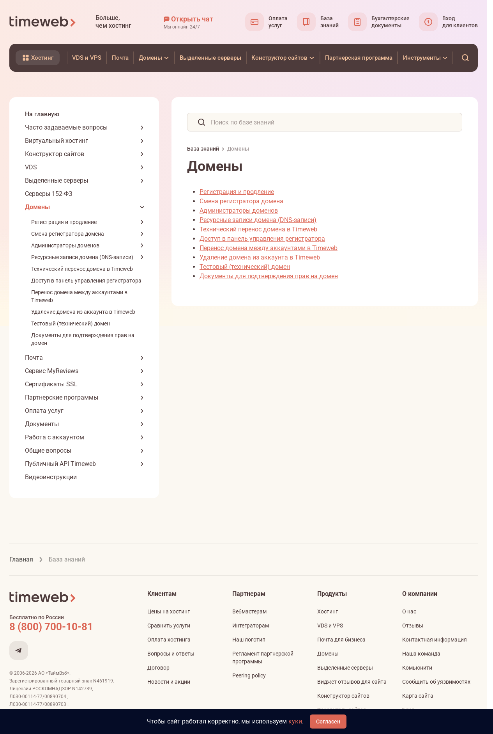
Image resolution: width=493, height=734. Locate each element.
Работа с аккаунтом (54, 437)
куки (295, 721)
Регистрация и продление (64, 222)
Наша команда (421, 653)
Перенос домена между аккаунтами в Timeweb (269, 248)
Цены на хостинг (168, 611)
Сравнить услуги (168, 625)
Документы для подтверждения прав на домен (269, 276)
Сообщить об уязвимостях (436, 682)
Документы (42, 424)
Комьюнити (417, 668)
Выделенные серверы (56, 180)
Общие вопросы (48, 450)
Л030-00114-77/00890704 (38, 696)
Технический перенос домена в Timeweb (82, 269)
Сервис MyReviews (51, 371)
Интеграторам (250, 625)
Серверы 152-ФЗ (48, 193)
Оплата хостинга (169, 639)
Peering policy (249, 675)
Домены (37, 207)
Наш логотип (248, 639)
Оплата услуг (44, 410)
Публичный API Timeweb (60, 463)
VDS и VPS (330, 625)
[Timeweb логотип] (42, 22)
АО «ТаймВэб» (53, 673)
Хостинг (327, 611)
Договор (158, 668)
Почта (34, 357)
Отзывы (412, 625)
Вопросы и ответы (170, 653)
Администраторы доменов (65, 245)
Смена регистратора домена (67, 234)
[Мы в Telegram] (18, 650)
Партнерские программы (61, 397)
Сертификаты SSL (51, 384)
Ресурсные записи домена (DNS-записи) (82, 257)
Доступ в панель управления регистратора (86, 280)
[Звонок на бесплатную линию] (67, 627)
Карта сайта (417, 696)
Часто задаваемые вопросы (66, 127)
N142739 (82, 688)
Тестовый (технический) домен (70, 323)
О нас (409, 611)
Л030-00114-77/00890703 (38, 704)
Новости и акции (168, 682)
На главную (42, 114)
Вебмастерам (249, 611)
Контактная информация (434, 639)
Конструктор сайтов (54, 154)
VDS (31, 167)
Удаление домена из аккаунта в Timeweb (83, 312)
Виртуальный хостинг (56, 140)
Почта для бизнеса (341, 639)
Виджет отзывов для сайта (352, 682)
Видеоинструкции (51, 477)
